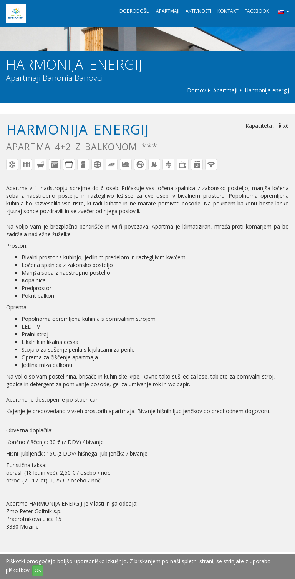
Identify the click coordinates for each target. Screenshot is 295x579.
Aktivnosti (198, 11)
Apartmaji (167, 11)
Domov (196, 90)
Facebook (257, 11)
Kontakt (228, 11)
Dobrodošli (134, 11)
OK (38, 570)
